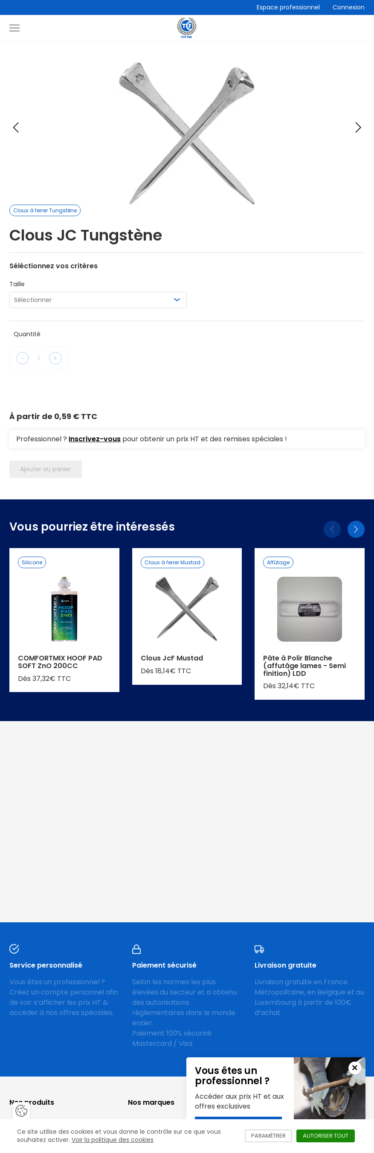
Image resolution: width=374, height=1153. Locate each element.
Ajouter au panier (45, 469)
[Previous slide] (15, 127)
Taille (17, 284)
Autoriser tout (329, 1136)
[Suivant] (356, 529)
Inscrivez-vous (95, 439)
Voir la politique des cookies (113, 1139)
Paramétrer (271, 1136)
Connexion (349, 7)
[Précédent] (332, 529)
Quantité (27, 334)
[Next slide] (358, 127)
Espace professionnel (288, 7)
